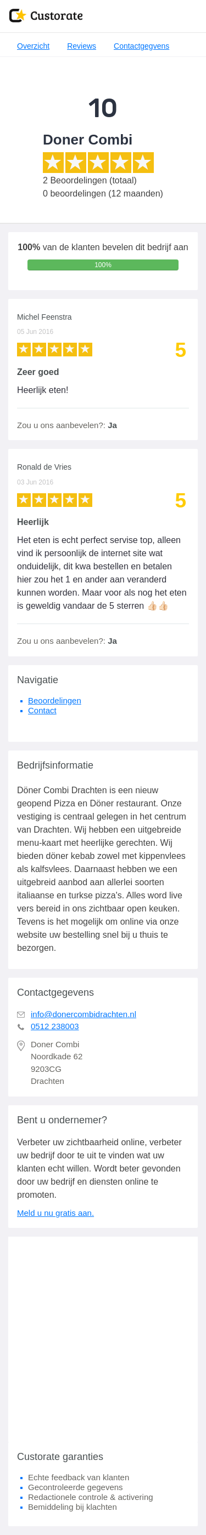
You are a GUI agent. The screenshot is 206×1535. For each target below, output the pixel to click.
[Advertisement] (103, 1339)
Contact (42, 710)
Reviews (81, 46)
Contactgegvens (141, 46)
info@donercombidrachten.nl (83, 1014)
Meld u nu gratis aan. (55, 1212)
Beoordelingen (54, 700)
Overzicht (33, 46)
